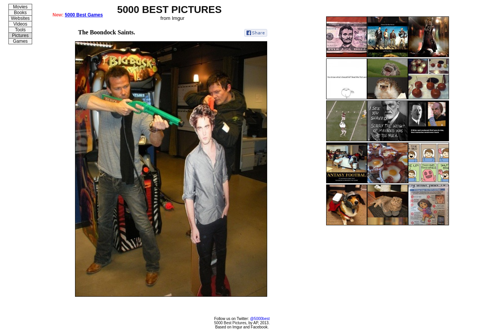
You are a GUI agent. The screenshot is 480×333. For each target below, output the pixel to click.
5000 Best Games (84, 15)
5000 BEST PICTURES (169, 9)
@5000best (259, 319)
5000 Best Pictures (230, 323)
